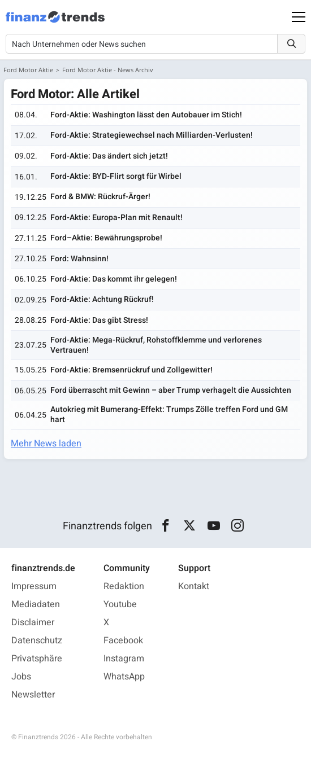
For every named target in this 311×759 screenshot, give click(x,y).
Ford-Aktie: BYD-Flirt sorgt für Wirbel (116, 176)
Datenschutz (36, 640)
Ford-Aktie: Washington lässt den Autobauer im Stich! (146, 115)
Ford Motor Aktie (28, 69)
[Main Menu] (298, 17)
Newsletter (33, 694)
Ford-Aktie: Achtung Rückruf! (102, 299)
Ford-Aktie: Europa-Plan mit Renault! (116, 217)
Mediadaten (35, 604)
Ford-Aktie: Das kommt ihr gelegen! (113, 279)
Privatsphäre (36, 658)
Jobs (21, 676)
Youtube (120, 604)
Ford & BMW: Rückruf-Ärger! (100, 197)
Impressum (34, 586)
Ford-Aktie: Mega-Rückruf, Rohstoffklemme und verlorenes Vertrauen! (156, 345)
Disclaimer (32, 622)
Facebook (123, 640)
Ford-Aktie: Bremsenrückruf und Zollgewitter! (131, 370)
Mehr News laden (46, 443)
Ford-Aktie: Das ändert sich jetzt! (109, 156)
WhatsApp (124, 676)
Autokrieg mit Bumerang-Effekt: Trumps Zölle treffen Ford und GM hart (169, 414)
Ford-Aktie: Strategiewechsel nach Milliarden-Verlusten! (151, 135)
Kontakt (193, 586)
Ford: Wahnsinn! (79, 259)
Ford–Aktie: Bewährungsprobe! (106, 238)
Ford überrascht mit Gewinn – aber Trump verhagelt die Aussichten (170, 390)
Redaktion (123, 586)
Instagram (123, 658)
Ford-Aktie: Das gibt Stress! (99, 320)
